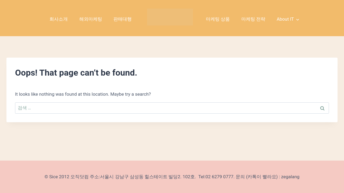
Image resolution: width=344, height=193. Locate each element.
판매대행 (122, 19)
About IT (285, 19)
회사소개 (58, 19)
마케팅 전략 (253, 19)
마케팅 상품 (218, 19)
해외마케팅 (90, 19)
